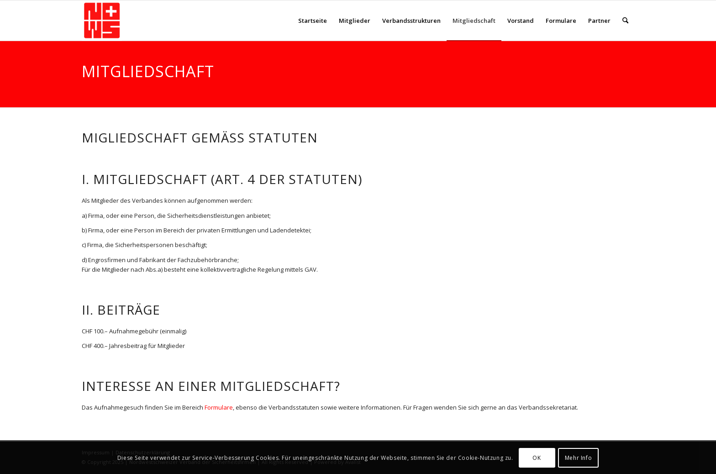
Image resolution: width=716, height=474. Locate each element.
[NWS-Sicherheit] (102, 20)
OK (536, 458)
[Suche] (625, 20)
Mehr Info (578, 458)
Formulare (219, 407)
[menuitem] (312, 20)
